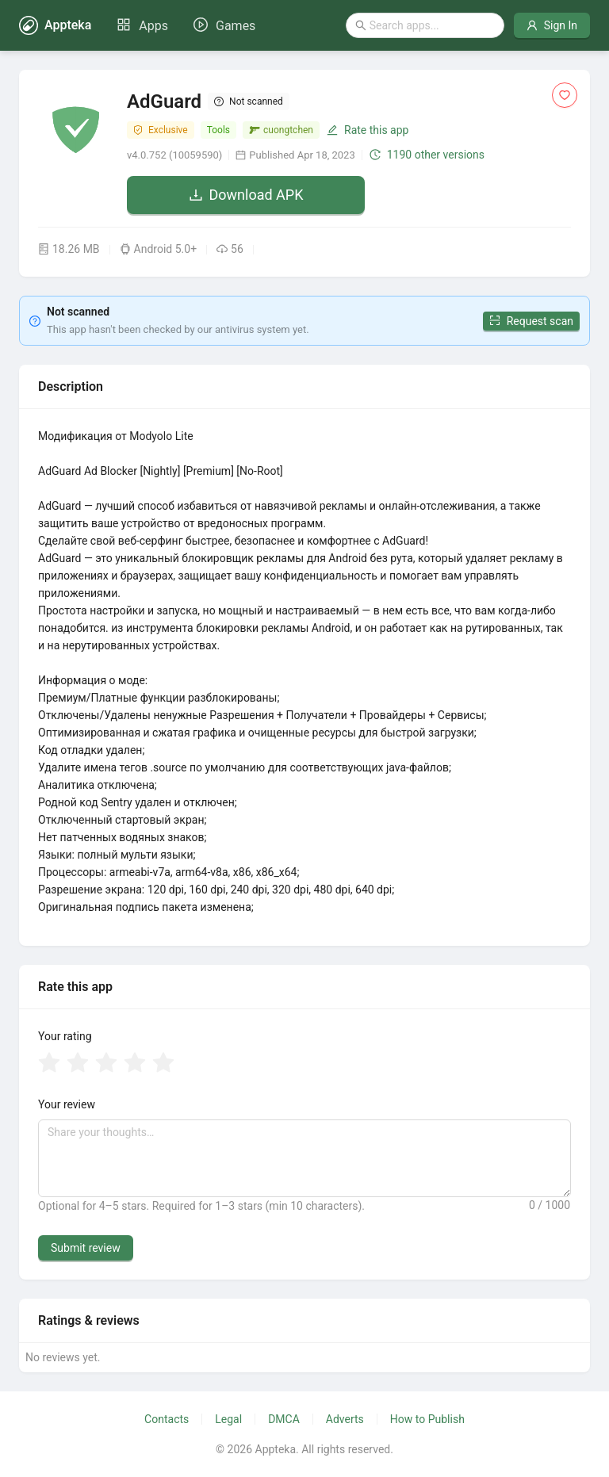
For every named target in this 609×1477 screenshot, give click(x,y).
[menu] (186, 25)
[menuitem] (142, 26)
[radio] (49, 1064)
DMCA (284, 1419)
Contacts (166, 1419)
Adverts (345, 1419)
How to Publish (427, 1419)
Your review (66, 1104)
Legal (228, 1419)
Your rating (65, 1036)
